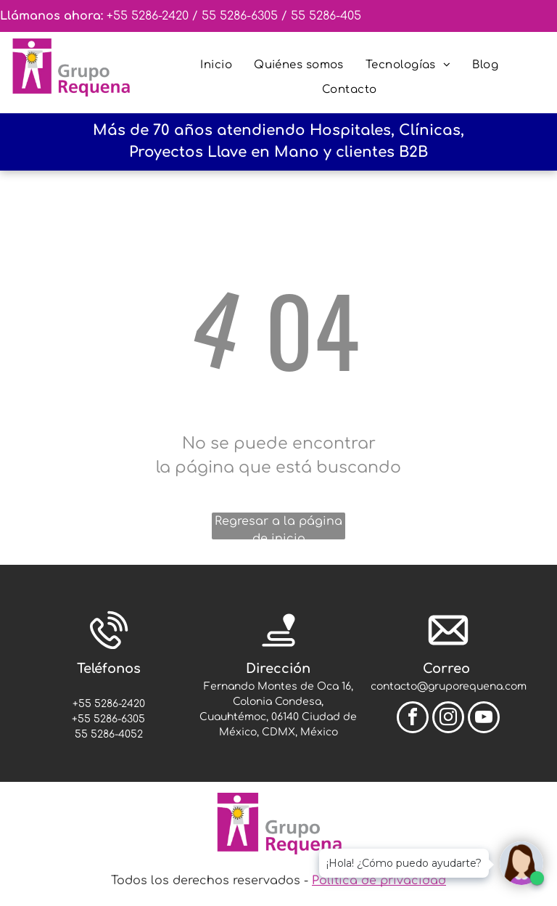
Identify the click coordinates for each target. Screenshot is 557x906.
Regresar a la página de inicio (278, 527)
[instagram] (448, 719)
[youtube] (484, 719)
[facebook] (413, 719)
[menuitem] (216, 65)
